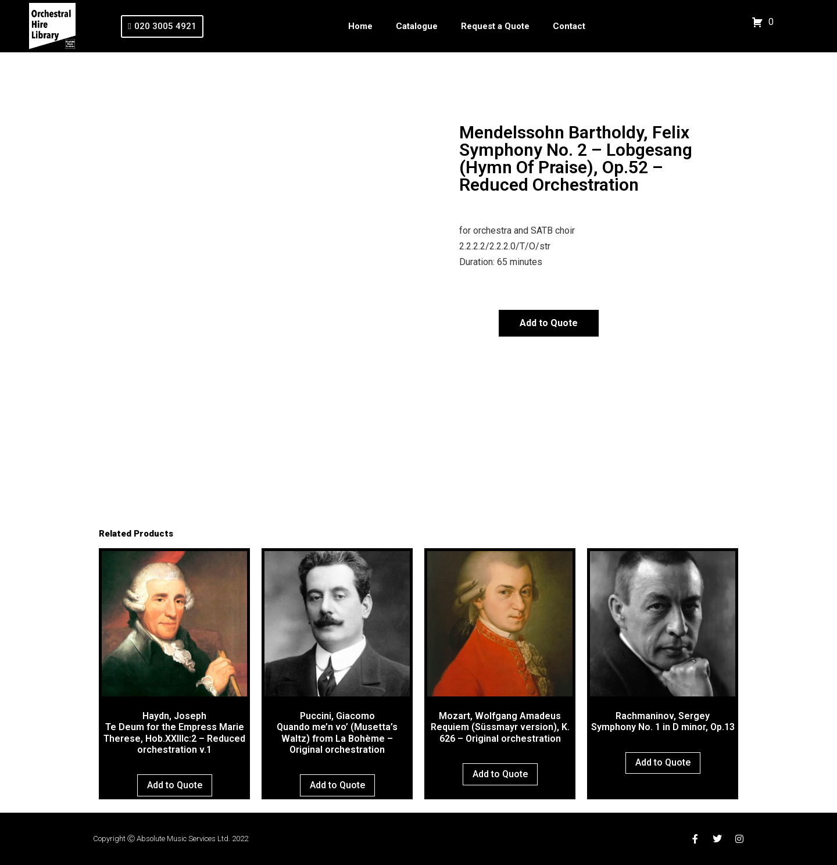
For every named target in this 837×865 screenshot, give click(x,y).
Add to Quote (549, 322)
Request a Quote (495, 26)
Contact (569, 26)
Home (360, 26)
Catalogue (417, 26)
